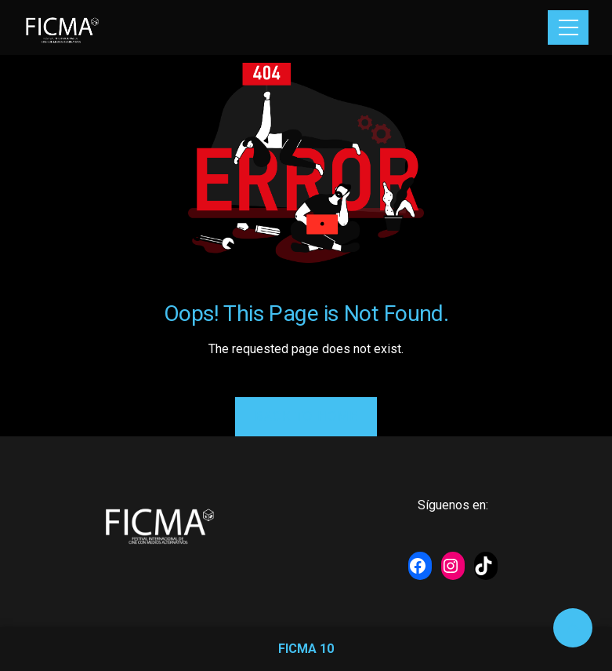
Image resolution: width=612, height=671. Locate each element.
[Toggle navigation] (568, 27)
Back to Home (306, 416)
